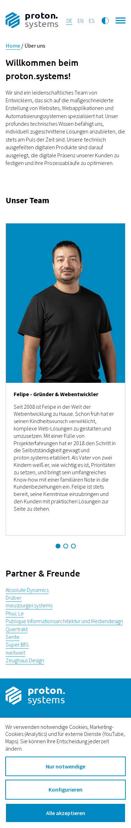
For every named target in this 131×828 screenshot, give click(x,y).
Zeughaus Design (25, 660)
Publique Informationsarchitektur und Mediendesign (64, 621)
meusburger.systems (29, 605)
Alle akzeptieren (65, 812)
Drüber (13, 597)
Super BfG (17, 644)
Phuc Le (15, 613)
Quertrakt (17, 629)
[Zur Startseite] (32, 20)
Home (13, 45)
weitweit (15, 652)
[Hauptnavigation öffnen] (121, 19)
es (92, 20)
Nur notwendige (65, 766)
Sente (13, 636)
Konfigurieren (65, 789)
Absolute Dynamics (27, 589)
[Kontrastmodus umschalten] (105, 21)
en (80, 20)
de (69, 20)
